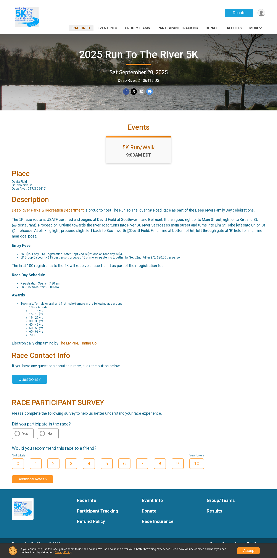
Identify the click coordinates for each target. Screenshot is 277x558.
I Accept (248, 550)
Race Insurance (158, 527)
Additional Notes (31, 485)
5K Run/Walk (138, 153)
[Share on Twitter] (134, 92)
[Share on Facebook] (126, 92)
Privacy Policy (63, 552)
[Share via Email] (141, 92)
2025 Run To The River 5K (138, 54)
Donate (238, 12)
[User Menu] (261, 13)
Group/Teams (137, 28)
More (254, 28)
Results (234, 28)
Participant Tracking (178, 28)
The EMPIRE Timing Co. (78, 349)
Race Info (81, 28)
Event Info (107, 28)
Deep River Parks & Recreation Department (48, 216)
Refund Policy (91, 527)
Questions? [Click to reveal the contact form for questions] (29, 385)
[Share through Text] (149, 92)
